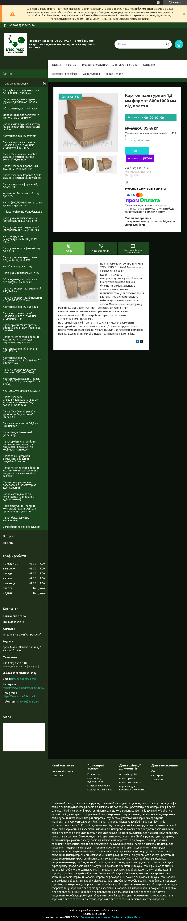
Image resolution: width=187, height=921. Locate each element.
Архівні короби (128, 774)
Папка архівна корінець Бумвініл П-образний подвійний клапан (17, 459)
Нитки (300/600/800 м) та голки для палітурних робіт (22, 204)
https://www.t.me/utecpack (19, 696)
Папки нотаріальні (130, 782)
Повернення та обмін (64, 73)
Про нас (71, 64)
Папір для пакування (99, 785)
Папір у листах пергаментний (21, 272)
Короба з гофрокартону (17, 266)
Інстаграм (157, 775)
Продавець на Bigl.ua (93, 914)
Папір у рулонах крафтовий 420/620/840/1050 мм (20, 259)
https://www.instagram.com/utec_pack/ (24, 687)
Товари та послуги (93, 64)
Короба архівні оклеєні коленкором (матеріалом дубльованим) (19, 497)
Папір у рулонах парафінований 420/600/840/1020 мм (22, 299)
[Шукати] (167, 44)
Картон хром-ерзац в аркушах (21, 390)
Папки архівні (127, 778)
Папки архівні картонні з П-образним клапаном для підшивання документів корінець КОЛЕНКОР (19, 445)
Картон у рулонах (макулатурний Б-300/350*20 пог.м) (21, 239)
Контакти (149, 64)
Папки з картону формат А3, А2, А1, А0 (20, 185)
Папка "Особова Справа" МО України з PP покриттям (20, 167)
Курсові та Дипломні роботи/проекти (21, 195)
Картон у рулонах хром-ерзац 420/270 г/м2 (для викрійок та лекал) (21, 381)
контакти (57, 775)
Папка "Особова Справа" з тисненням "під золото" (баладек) (19, 414)
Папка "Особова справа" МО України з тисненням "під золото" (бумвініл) (20, 157)
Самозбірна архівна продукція (21, 526)
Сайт (154, 771)
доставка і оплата (62, 771)
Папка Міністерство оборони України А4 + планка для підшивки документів (21, 339)
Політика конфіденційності (127, 917)
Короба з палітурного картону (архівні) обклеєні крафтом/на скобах (21, 127)
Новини (8, 542)
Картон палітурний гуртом (19, 135)
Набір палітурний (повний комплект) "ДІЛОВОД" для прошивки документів (19, 508)
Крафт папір (94, 774)
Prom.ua (112, 910)
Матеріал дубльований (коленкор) (17, 434)
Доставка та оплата (124, 64)
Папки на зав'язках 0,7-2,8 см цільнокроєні (20, 424)
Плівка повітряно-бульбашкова (22, 211)
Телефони (157, 779)
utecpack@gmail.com (23, 678)
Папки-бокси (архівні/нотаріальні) (16, 519)
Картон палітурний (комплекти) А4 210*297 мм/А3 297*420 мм (22, 360)
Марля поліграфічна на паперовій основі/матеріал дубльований (19, 485)
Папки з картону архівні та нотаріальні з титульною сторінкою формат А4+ (19, 145)
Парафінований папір (99, 789)
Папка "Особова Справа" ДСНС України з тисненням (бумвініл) (22, 176)
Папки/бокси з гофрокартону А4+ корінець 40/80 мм (21, 91)
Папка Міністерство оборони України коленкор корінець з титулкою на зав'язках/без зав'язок (21, 471)
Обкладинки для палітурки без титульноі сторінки (20, 281)
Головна (56, 64)
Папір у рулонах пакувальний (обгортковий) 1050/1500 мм (21, 228)
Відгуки (8, 536)
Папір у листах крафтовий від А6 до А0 (21, 249)
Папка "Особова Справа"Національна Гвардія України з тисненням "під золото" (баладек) (20, 401)
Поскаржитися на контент (95, 917)
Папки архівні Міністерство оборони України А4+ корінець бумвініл (22, 328)
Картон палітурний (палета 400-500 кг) (20, 350)
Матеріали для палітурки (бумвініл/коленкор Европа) (20, 101)
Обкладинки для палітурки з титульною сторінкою (21, 116)
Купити (137, 150)
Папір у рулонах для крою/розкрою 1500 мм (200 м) (19, 371)
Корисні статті (114, 73)
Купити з (140, 158)
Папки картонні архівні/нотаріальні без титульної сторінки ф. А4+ (19, 316)
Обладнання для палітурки (20, 108)
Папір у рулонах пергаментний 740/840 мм (22, 290)
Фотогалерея (91, 73)
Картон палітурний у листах (20, 306)
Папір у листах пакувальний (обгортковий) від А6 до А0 (20, 219)
